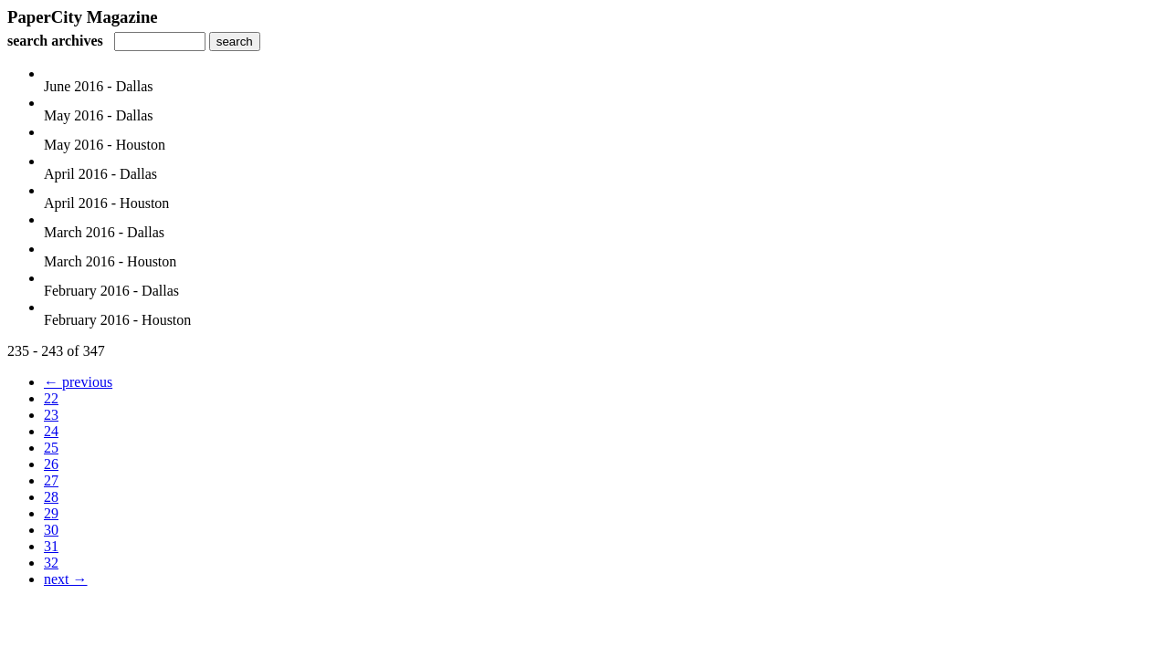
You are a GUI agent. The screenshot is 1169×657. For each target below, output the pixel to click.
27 (51, 480)
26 (51, 464)
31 (51, 546)
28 (51, 497)
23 (51, 414)
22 (51, 398)
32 (51, 562)
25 (51, 447)
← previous (78, 382)
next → (66, 579)
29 (51, 513)
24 (51, 431)
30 (51, 529)
